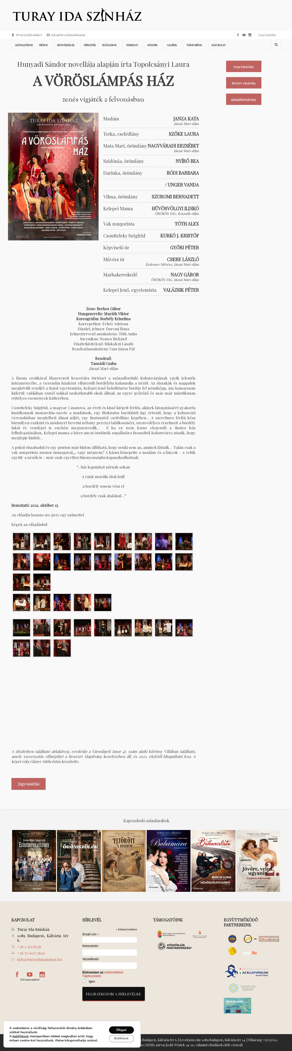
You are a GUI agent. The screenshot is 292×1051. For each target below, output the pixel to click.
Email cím (90, 934)
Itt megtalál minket (26, 35)
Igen (92, 981)
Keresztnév (90, 946)
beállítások (21, 1032)
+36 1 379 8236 (29, 946)
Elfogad (118, 1027)
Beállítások (118, 1037)
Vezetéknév (90, 959)
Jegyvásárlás (267, 35)
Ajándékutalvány (243, 99)
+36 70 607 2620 (31, 952)
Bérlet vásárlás (244, 83)
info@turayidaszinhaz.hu (66, 35)
